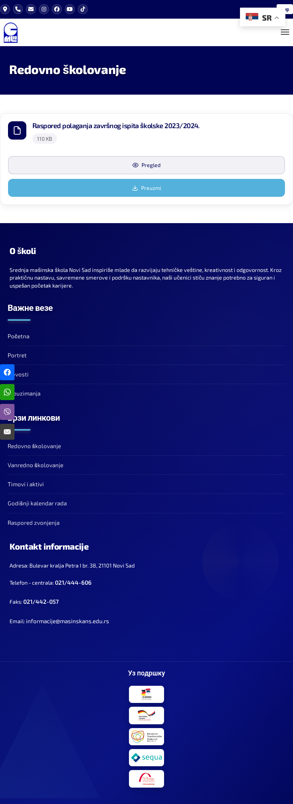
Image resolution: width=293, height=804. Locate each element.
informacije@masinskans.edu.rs (67, 617)
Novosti (18, 370)
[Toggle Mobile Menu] (285, 30)
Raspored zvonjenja (34, 518)
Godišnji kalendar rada (37, 499)
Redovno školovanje (34, 442)
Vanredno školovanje (35, 461)
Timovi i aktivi (26, 480)
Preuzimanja (24, 389)
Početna (18, 332)
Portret (17, 351)
